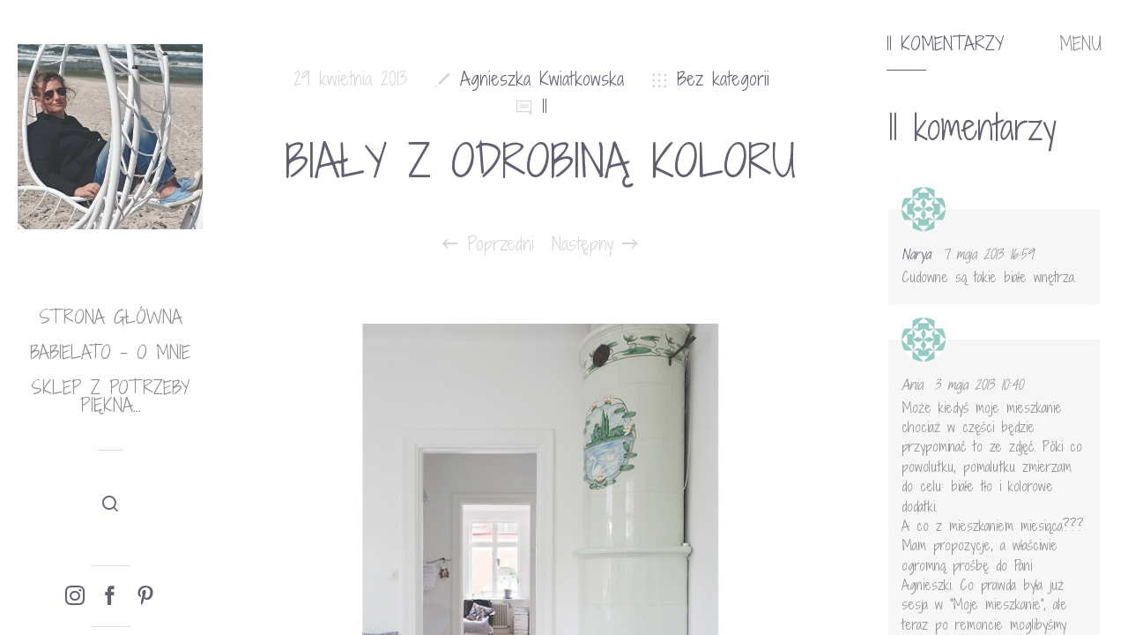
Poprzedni (488, 244)
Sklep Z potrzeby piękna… (110, 396)
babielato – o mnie (110, 352)
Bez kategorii (723, 79)
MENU (1080, 44)
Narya (916, 254)
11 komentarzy (945, 44)
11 (544, 106)
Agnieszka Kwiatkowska (542, 79)
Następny (595, 244)
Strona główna (110, 317)
